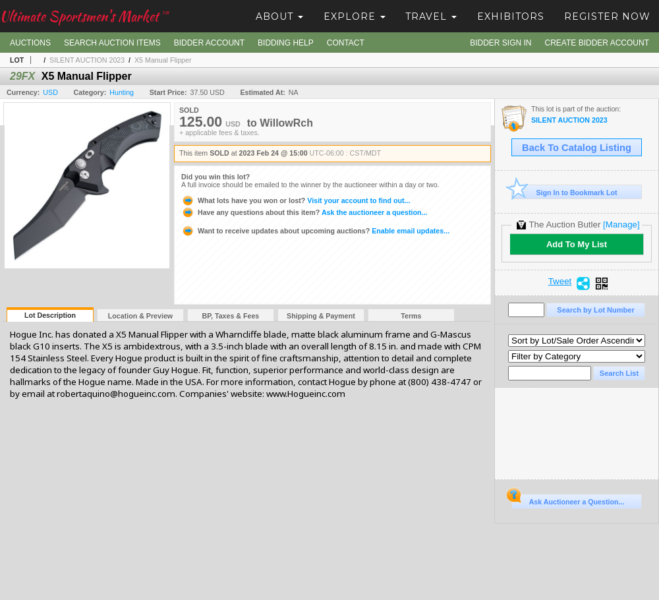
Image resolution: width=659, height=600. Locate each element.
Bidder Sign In (500, 42)
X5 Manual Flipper (162, 60)
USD (50, 92)
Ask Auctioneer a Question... (567, 500)
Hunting (121, 92)
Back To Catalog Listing (576, 147)
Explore (355, 16)
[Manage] (621, 224)
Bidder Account (209, 42)
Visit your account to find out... (295, 200)
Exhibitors (510, 16)
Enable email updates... (315, 231)
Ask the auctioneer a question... (304, 212)
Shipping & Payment (321, 316)
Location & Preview (140, 316)
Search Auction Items (112, 42)
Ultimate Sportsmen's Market (84, 16)
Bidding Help (286, 42)
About (279, 16)
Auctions (30, 42)
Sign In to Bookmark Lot (564, 192)
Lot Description (50, 315)
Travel (431, 16)
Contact (345, 42)
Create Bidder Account (597, 42)
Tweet (560, 281)
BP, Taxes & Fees (231, 316)
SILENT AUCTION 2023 (87, 60)
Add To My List (576, 244)
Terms (411, 316)
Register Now (607, 16)
